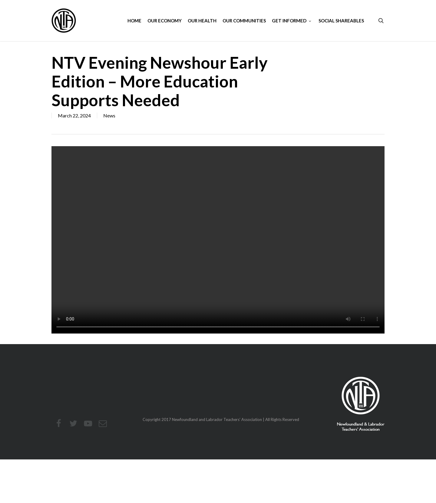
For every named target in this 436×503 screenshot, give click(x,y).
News (109, 115)
